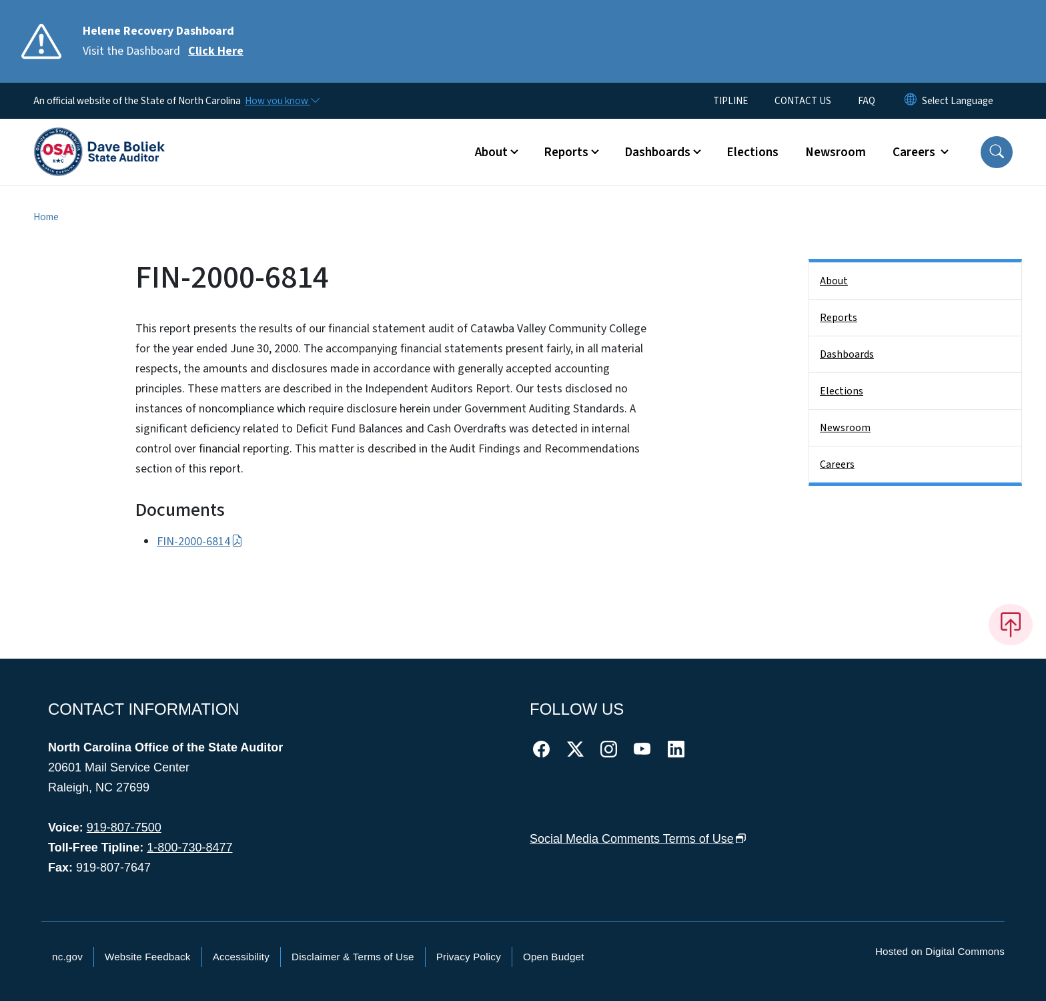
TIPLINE (730, 100)
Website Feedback (148, 956)
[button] (997, 152)
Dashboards (847, 354)
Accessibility (241, 956)
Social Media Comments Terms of (638, 839)
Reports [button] (566, 152)
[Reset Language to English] (911, 101)
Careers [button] (915, 152)
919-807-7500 (124, 827)
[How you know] (281, 101)
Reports (838, 317)
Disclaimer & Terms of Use (353, 956)
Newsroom (835, 152)
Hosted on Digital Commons (940, 951)
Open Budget (553, 956)
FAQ (866, 100)
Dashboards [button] (657, 152)
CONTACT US (802, 100)
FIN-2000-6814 (200, 541)
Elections (752, 152)
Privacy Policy (468, 956)
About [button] (491, 152)
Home (46, 217)
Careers (837, 464)
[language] (957, 101)
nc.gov (67, 956)
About (834, 281)
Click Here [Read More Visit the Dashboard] (215, 51)
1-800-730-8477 (189, 847)
